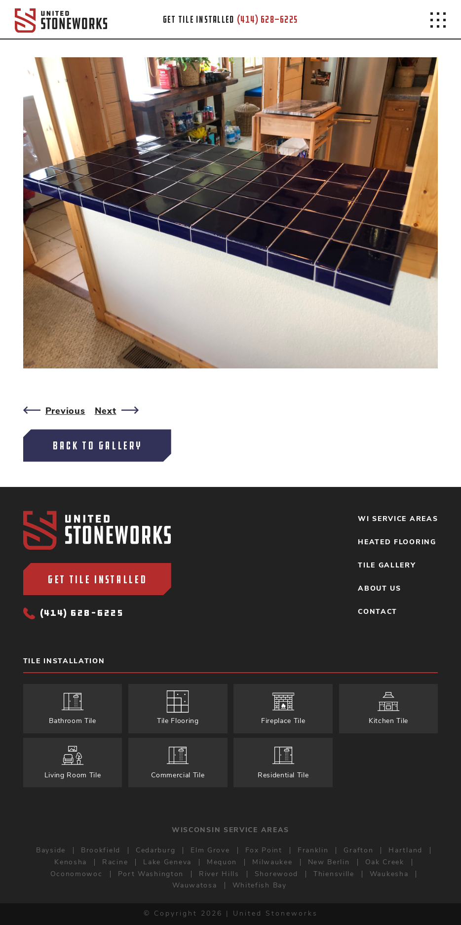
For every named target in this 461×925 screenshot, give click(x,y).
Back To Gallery (97, 445)
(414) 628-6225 (73, 613)
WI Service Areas (398, 519)
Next (117, 411)
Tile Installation (64, 662)
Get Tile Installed (97, 579)
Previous (54, 411)
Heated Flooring (397, 542)
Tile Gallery (387, 565)
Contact (377, 611)
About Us (379, 588)
